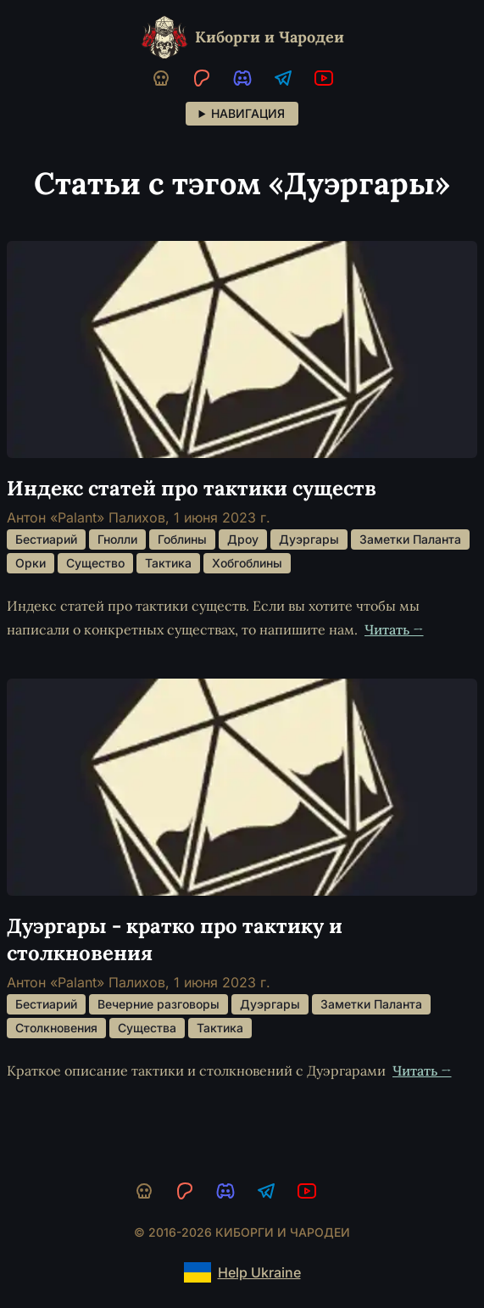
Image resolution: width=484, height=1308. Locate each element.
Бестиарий (46, 539)
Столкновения (56, 1027)
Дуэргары (308, 539)
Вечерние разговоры (158, 1004)
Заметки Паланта (410, 539)
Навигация (248, 113)
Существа (147, 1027)
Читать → (394, 629)
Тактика (168, 563)
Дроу (243, 539)
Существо (95, 563)
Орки (30, 563)
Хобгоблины (247, 563)
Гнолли (117, 539)
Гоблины (182, 539)
